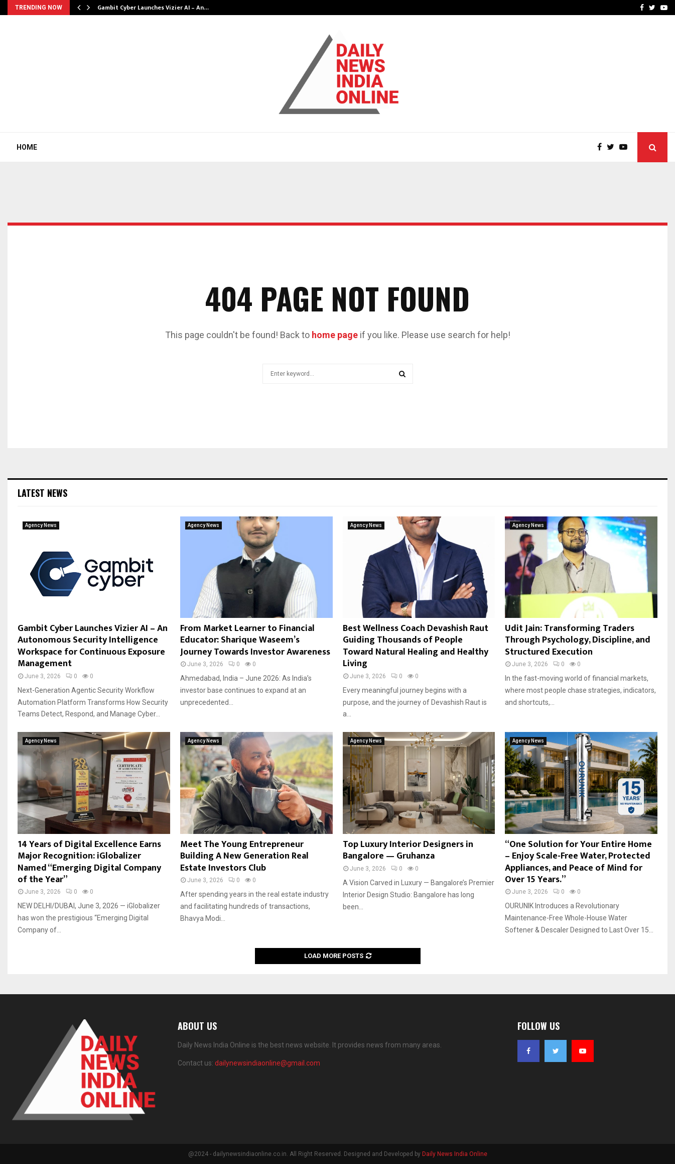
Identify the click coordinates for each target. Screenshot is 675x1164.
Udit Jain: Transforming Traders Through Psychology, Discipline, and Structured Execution (577, 640)
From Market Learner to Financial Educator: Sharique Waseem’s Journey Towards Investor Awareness (255, 640)
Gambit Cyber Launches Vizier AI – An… (153, 8)
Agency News (41, 525)
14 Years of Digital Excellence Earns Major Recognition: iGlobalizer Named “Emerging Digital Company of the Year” (89, 862)
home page (335, 335)
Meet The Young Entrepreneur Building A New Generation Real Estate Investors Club (244, 856)
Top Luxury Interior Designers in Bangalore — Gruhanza (408, 850)
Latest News (42, 492)
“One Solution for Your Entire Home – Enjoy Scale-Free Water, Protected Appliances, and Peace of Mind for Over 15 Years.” (578, 862)
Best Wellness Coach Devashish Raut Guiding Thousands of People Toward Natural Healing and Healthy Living (415, 646)
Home (27, 147)
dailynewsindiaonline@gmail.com (267, 1063)
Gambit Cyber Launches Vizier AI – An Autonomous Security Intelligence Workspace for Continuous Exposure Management (93, 646)
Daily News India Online (454, 1153)
